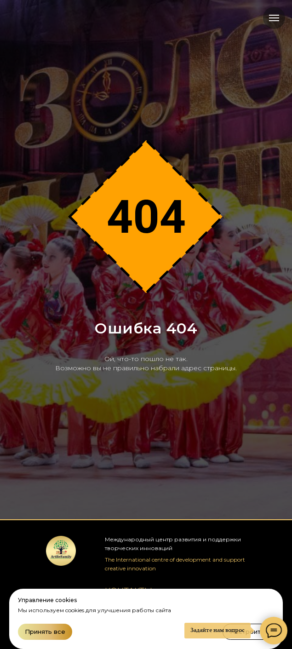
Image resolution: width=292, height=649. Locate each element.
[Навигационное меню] (274, 18)
